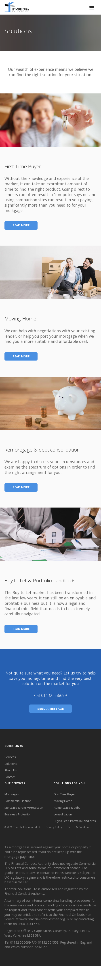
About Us (10, 770)
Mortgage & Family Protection (23, 808)
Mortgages (11, 794)
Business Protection (18, 814)
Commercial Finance (17, 801)
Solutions (10, 764)
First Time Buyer (64, 794)
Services (10, 757)
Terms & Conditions (79, 827)
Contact (9, 777)
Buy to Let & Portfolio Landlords (75, 821)
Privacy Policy (54, 827)
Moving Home (63, 801)
